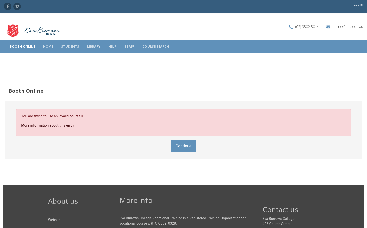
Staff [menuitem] (129, 46)
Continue (184, 134)
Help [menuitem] (112, 46)
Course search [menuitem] (155, 46)
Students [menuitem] (70, 46)
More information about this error (57, 113)
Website (54, 208)
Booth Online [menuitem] (22, 46)
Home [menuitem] (48, 46)
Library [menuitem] (93, 46)
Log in (358, 4)
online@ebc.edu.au (347, 26)
